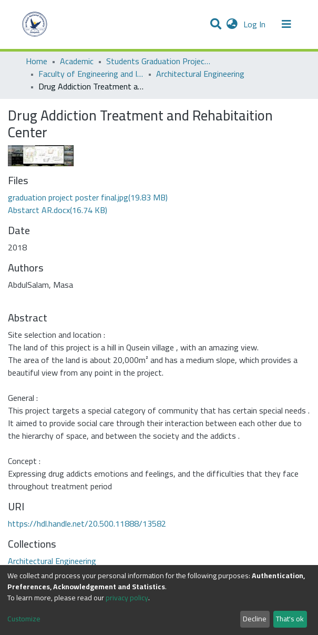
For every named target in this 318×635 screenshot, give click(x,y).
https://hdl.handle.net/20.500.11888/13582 (87, 523)
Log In (255, 24)
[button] (232, 24)
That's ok (290, 619)
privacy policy (127, 597)
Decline (254, 619)
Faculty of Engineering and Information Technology (90, 73)
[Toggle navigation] (286, 24)
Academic (77, 61)
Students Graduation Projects (158, 61)
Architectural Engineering (200, 73)
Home (36, 61)
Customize (23, 618)
